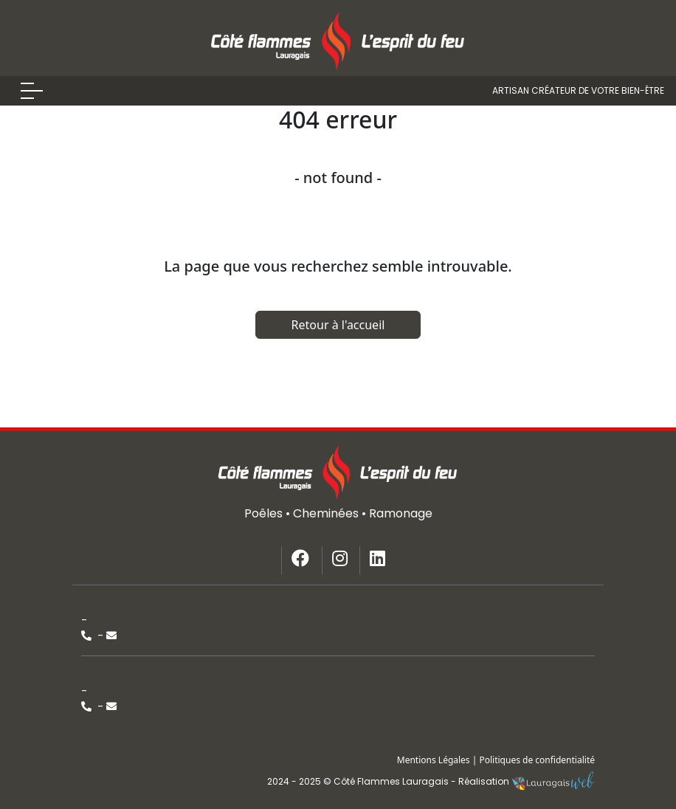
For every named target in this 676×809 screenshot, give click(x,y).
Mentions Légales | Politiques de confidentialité (496, 760)
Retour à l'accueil (338, 325)
